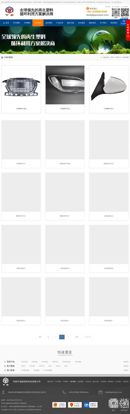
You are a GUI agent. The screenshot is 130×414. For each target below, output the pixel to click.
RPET (23, 370)
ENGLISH (124, 23)
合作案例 (81, 23)
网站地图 (32, 406)
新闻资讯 (92, 23)
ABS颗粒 (37, 375)
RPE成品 (35, 366)
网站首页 (50, 381)
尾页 (76, 341)
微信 (109, 6)
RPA (49, 370)
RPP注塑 (24, 366)
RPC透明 (78, 366)
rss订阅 (39, 406)
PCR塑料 (16, 23)
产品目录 (59, 23)
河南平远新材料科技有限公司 (18, 406)
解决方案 (70, 23)
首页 (6, 23)
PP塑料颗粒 (25, 375)
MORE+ (126, 366)
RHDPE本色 (66, 366)
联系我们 (126, 6)
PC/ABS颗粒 (48, 375)
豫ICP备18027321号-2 (14, 400)
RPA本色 (55, 366)
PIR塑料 (27, 23)
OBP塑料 (37, 23)
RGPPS (41, 370)
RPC (66, 370)
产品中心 (118, 57)
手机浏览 (116, 6)
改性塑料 (49, 23)
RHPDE (32, 370)
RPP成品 (45, 366)
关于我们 (103, 23)
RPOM (58, 370)
